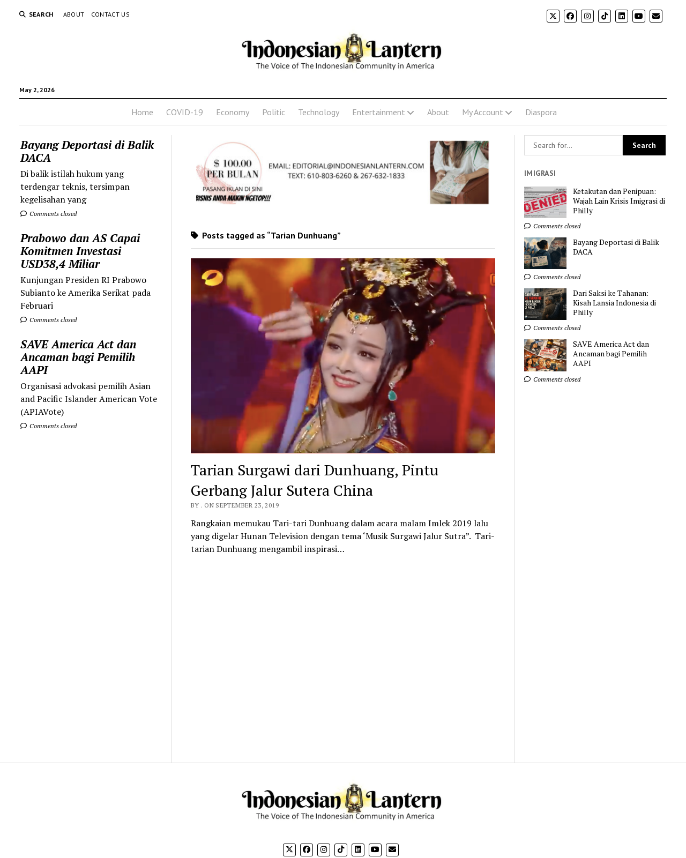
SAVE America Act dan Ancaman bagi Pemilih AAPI (78, 357)
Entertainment (378, 112)
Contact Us (110, 14)
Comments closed (48, 214)
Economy (232, 112)
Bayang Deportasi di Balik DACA (87, 151)
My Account (482, 112)
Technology (318, 112)
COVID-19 (184, 112)
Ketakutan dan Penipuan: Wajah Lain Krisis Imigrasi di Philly (619, 200)
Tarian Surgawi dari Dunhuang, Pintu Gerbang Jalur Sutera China (314, 480)
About (74, 14)
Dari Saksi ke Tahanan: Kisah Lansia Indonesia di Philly (614, 302)
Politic (273, 112)
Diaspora (541, 112)
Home (142, 112)
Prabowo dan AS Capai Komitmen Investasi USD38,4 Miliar (80, 251)
